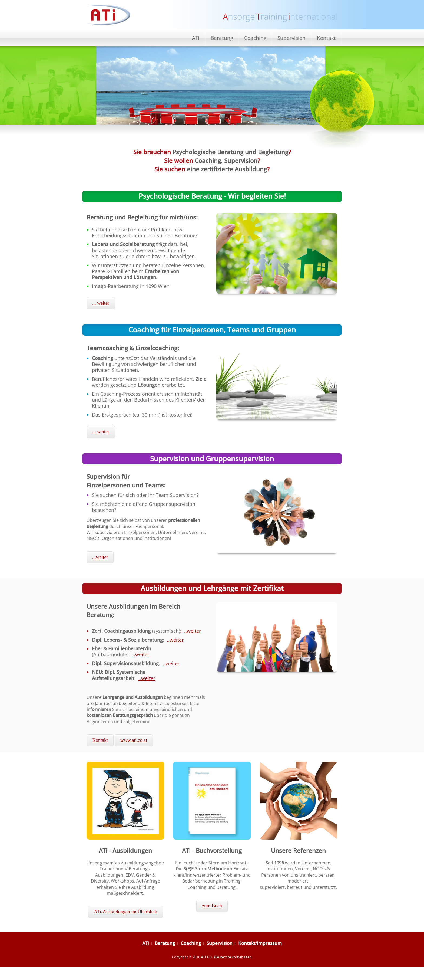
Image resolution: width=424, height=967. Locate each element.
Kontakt (326, 37)
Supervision (291, 37)
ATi (195, 37)
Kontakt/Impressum (260, 943)
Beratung (222, 37)
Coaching (255, 37)
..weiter (192, 631)
